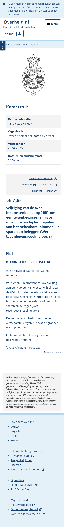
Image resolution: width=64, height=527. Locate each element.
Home (6, 44)
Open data (17, 480)
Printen (36, 191)
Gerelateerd (49, 185)
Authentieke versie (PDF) (43, 179)
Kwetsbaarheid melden (25, 469)
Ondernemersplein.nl (24, 509)
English (15, 431)
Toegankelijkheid (21, 460)
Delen (52, 191)
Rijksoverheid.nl (21, 505)
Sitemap (16, 465)
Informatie (28, 185)
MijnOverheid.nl (21, 500)
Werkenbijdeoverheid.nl (26, 514)
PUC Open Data (21, 489)
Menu (55, 24)
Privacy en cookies (22, 456)
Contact (15, 426)
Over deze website (22, 422)
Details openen (2, 42)
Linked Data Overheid (24, 485)
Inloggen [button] (9, 33)
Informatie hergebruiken (26, 451)
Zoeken (15, 440)
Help (14, 436)
